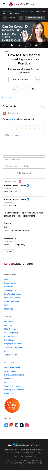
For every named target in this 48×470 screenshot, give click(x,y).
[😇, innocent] (21, 128)
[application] (24, 35)
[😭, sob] (17, 128)
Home (6, 279)
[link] (21, 18)
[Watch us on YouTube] (11, 425)
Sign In (12, 119)
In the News (9, 340)
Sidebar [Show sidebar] (35, 18)
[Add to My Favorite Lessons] (15, 89)
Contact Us (8, 393)
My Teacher (9, 305)
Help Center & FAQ (12, 367)
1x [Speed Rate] (27, 45)
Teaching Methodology (13, 386)
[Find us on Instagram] (27, 425)
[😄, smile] (8, 125)
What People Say (11, 333)
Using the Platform (11, 382)
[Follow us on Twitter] (6, 425)
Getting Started (10, 371)
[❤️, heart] (39, 128)
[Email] (24, 166)
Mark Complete (20, 79)
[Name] (24, 159)
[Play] (12, 45)
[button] (44, 4)
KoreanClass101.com (32, 452)
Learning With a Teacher (14, 390)
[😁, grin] (17, 125)
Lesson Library (7, 11)
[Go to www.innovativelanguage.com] (24, 444)
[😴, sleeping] (26, 128)
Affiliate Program (11, 355)
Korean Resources (11, 301)
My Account (9, 379)
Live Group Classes (12, 298)
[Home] (21, 6)
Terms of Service (35, 463)
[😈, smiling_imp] (34, 128)
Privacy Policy (18, 456)
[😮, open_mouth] (30, 128)
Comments (7, 98)
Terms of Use (30, 456)
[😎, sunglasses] (26, 125)
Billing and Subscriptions (14, 375)
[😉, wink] (43, 125)
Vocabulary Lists (10, 290)
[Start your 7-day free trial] (12, 405)
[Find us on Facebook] (17, 425)
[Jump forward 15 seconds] (20, 45)
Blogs (6, 351)
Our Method (9, 321)
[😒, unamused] (21, 125)
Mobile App (8, 309)
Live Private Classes (12, 294)
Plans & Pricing (10, 336)
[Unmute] (36, 45)
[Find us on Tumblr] (22, 425)
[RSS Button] (4, 113)
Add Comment (24, 173)
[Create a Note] (24, 89)
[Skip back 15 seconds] (4, 45)
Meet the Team (10, 329)
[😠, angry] (30, 125)
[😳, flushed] (13, 125)
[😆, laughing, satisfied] (34, 125)
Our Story (8, 325)
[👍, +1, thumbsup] (43, 128)
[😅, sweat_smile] (39, 125)
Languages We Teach (13, 344)
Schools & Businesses (13, 347)
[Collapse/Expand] (24, 106)
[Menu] (4, 4)
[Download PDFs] (33, 89)
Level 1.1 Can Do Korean (24, 11)
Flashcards (8, 287)
